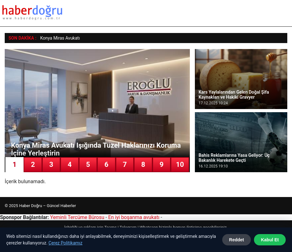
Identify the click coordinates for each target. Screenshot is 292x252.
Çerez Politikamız (65, 242)
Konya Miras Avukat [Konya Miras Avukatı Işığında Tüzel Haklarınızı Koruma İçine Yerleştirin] (59, 38)
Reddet (236, 239)
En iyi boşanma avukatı (133, 217)
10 (180, 164)
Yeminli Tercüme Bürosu (77, 217)
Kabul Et (270, 239)
